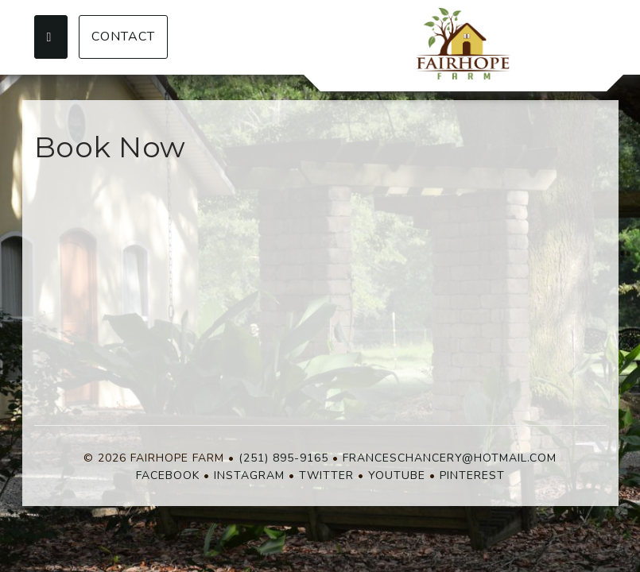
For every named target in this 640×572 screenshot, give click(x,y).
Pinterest (472, 475)
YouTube (396, 475)
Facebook (168, 475)
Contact (123, 36)
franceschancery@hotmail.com (450, 458)
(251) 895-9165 (283, 458)
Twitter (326, 475)
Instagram (249, 475)
